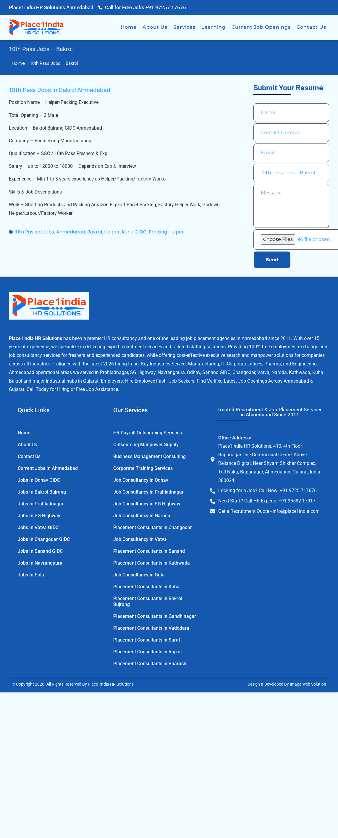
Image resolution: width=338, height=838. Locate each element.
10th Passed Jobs (34, 231)
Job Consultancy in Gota (139, 575)
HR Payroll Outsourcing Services (147, 433)
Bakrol (94, 231)
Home (129, 27)
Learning (213, 27)
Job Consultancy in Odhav (140, 480)
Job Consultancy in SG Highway (146, 504)
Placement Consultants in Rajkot (147, 652)
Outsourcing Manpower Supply (146, 444)
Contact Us (311, 27)
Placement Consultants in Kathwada (151, 563)
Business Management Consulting (149, 456)
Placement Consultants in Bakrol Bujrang (147, 601)
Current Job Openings (261, 27)
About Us (155, 27)
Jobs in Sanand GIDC (40, 551)
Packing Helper (166, 231)
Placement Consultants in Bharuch (149, 663)
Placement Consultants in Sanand (149, 551)
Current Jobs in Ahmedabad (48, 468)
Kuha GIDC (134, 231)
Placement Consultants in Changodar (152, 527)
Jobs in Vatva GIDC (38, 527)
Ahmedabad (70, 231)
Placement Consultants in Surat (146, 640)
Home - (21, 63)
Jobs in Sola (31, 575)
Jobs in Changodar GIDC (44, 539)
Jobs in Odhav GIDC (39, 480)
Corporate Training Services (143, 468)
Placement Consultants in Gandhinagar (154, 616)
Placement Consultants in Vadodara (151, 628)
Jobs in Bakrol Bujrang (42, 492)
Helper (112, 231)
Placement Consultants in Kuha (146, 586)
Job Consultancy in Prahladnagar (148, 492)
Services (184, 27)
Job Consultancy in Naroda (141, 515)
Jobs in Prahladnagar (41, 504)
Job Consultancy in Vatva (140, 539)
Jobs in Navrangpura (40, 563)
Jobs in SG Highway (39, 515)
